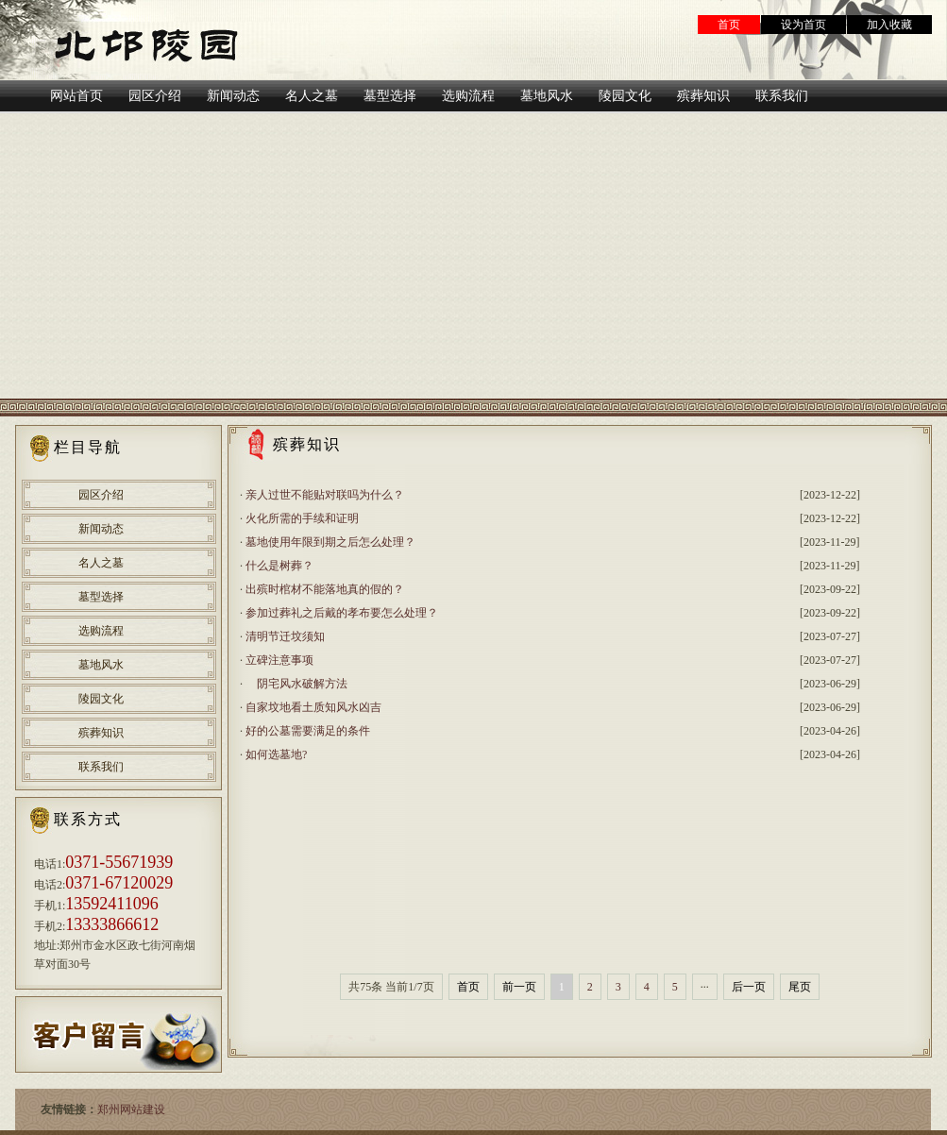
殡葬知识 (101, 732)
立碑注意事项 (279, 660)
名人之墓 (101, 562)
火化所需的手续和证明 (302, 518)
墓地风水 (101, 664)
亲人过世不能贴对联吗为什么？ (324, 494)
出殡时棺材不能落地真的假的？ (324, 589)
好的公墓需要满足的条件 (307, 730)
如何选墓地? (276, 754)
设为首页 (803, 24)
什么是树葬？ (279, 565)
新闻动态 (101, 528)
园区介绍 (101, 494)
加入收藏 (889, 24)
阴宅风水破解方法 (296, 683)
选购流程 (101, 630)
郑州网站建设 (131, 1109)
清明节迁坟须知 (285, 636)
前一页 (519, 986)
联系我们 (101, 766)
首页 (729, 24)
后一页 (749, 986)
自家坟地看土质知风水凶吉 (313, 707)
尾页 (799, 986)
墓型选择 (101, 596)
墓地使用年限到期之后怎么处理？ (330, 542)
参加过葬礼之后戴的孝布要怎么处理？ (341, 612)
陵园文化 (101, 698)
